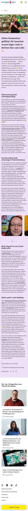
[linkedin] (7, 485)
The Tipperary (10, 307)
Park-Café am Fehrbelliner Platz (15, 110)
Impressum (5, 494)
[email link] (16, 371)
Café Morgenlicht (6, 253)
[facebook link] (10, 371)
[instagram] (2, 486)
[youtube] (11, 486)
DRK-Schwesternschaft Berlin (9, 491)
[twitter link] (13, 371)
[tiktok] (16, 486)
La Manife (19, 168)
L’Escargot (4, 339)
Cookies (4, 500)
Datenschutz (5, 497)
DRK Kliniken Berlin (7, 489)
